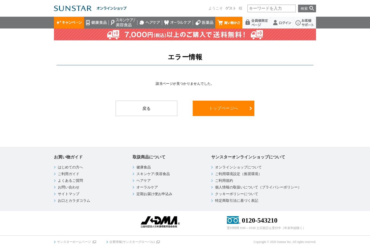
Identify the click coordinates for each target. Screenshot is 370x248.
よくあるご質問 (70, 181)
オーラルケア (177, 22)
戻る (146, 108)
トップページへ (223, 108)
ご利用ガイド (68, 174)
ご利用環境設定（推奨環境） (238, 174)
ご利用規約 (224, 181)
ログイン (282, 22)
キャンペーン (69, 22)
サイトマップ (68, 194)
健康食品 (96, 22)
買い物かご (229, 22)
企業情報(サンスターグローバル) (132, 242)
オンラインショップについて (238, 167)
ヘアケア (149, 22)
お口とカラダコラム (74, 201)
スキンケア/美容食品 (123, 22)
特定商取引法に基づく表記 (236, 201)
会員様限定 (257, 22)
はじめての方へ (70, 167)
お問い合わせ (68, 187)
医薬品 (204, 22)
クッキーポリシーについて (236, 194)
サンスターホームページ (74, 242)
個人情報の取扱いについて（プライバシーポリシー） (258, 187)
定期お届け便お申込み (154, 194)
